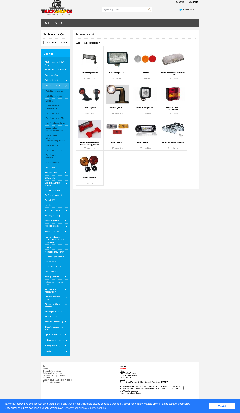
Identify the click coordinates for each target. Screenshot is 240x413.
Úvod (46, 23)
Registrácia (192, 2)
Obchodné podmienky (52, 371)
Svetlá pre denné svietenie (173, 143)
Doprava (46, 378)
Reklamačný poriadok (52, 382)
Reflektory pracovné (89, 73)
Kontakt (59, 23)
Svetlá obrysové (89, 108)
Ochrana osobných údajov (54, 375)
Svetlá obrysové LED (117, 108)
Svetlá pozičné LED (145, 143)
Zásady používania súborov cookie (57, 380)
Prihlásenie (178, 2)
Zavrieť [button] (222, 406)
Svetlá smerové (89, 178)
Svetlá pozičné (117, 143)
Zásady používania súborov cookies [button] (85, 408)
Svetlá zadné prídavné (145, 108)
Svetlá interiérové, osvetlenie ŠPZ (173, 74)
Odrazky (145, 73)
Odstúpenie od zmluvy (52, 373)
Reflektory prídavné (117, 73)
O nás (45, 369)
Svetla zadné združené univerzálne (173, 109)
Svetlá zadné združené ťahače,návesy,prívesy (89, 144)
